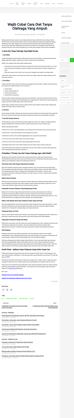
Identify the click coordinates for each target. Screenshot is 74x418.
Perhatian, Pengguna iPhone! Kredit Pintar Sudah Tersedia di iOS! (23, 356)
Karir (39, 3)
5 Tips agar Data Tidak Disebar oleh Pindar (15, 347)
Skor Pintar (21, 3)
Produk (27, 3)
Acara (51, 3)
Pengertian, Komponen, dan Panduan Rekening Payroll (19, 320)
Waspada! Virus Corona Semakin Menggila (13, 275)
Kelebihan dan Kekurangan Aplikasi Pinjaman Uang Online (17, 278)
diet (3, 298)
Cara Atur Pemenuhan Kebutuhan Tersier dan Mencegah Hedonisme (24, 334)
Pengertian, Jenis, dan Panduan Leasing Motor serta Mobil (20, 324)
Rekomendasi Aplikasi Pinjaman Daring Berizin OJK (18, 351)
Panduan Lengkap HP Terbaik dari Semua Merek (17, 342)
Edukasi (45, 3)
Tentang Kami (34, 3)
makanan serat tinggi (11, 298)
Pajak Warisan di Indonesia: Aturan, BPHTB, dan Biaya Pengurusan (23, 315)
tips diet (32, 298)
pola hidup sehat (23, 298)
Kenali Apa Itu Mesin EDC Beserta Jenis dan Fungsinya (19, 329)
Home (15, 3)
